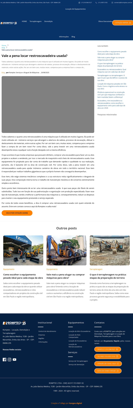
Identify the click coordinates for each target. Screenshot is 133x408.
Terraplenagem (96, 269)
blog (3, 72)
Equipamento (8, 269)
